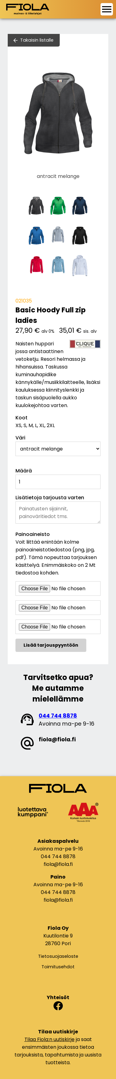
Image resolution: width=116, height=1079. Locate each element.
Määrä (23, 470)
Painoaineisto (32, 534)
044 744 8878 (58, 715)
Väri (20, 437)
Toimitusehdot (58, 967)
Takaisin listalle (37, 40)
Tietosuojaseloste (58, 956)
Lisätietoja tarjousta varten (49, 497)
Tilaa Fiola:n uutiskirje (49, 1039)
